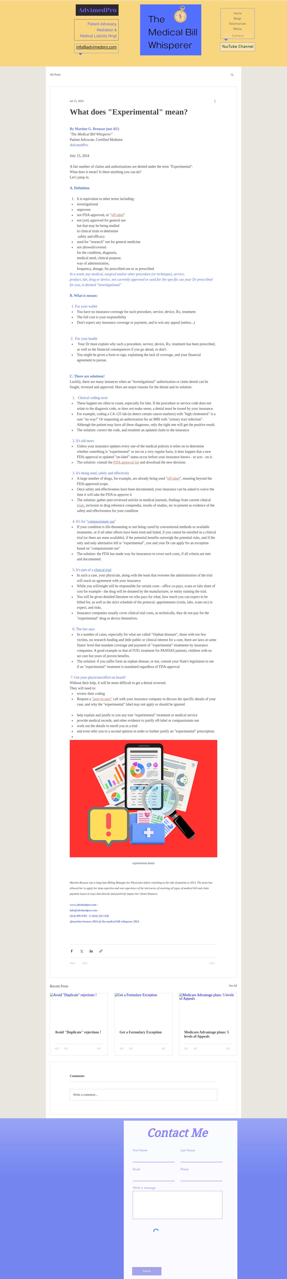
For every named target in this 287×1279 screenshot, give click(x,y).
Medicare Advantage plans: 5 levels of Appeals (206, 1034)
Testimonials (237, 24)
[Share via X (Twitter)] (81, 951)
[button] (232, 74)
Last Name (188, 1150)
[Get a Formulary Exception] (143, 1009)
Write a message (144, 1187)
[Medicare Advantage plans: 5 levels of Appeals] (208, 1009)
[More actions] (214, 101)
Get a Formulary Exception (141, 1032)
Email (136, 1169)
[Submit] (146, 1271)
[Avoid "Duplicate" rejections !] (79, 1009)
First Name (140, 1150)
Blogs (237, 19)
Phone (185, 1169)
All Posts (55, 74)
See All (233, 985)
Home (238, 14)
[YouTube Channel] (237, 46)
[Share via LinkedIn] (91, 951)
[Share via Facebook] (72, 951)
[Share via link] (101, 951)
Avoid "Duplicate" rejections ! (78, 1032)
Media (237, 29)
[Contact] (238, 36)
